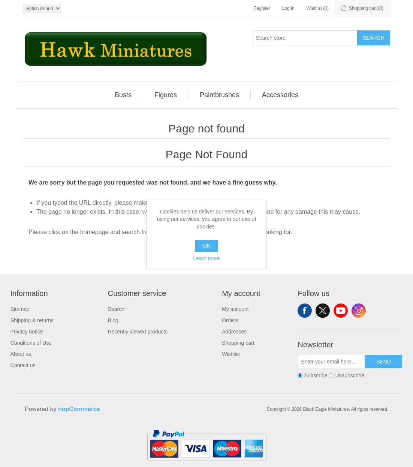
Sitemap (20, 309)
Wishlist (231, 354)
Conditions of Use (31, 343)
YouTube (341, 310)
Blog (113, 320)
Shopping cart (238, 343)
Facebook (305, 310)
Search (374, 38)
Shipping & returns (32, 320)
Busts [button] (123, 95)
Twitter (323, 310)
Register (261, 8)
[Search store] (305, 37)
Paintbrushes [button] (219, 95)
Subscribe (315, 375)
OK (206, 246)
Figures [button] (165, 95)
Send (383, 362)
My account (235, 309)
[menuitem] (123, 95)
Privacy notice (26, 332)
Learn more (206, 258)
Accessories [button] (280, 95)
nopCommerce (79, 409)
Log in (288, 8)
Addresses (234, 332)
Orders (230, 320)
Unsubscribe (349, 375)
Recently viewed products (138, 332)
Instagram (359, 310)
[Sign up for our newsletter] (331, 361)
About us (20, 354)
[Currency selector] (42, 8)
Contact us (23, 365)
